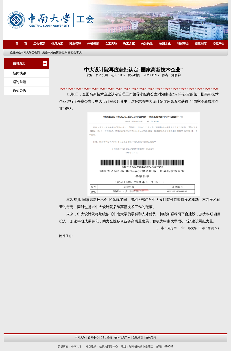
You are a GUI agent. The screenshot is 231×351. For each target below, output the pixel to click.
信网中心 (93, 337)
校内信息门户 (122, 337)
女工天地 (111, 43)
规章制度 (201, 43)
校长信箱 (150, 337)
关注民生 (147, 43)
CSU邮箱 (106, 337)
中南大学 (80, 337)
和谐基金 (183, 43)
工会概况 (39, 43)
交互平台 (218, 43)
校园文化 (165, 43)
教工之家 (129, 43)
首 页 (21, 43)
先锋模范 (93, 43)
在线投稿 (137, 337)
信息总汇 (57, 43)
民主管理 (75, 43)
